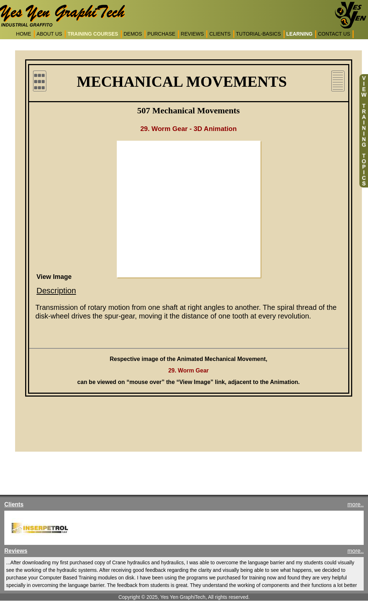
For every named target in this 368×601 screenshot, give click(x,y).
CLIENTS (219, 34)
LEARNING (299, 34)
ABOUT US (49, 34)
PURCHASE (161, 34)
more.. (356, 504)
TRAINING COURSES (93, 34)
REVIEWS (192, 34)
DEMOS (133, 34)
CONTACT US (334, 34)
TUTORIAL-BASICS (258, 34)
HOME (23, 34)
